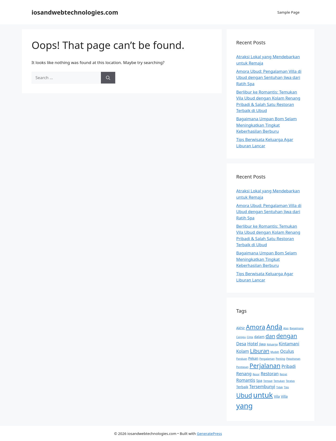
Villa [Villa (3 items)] (284, 396)
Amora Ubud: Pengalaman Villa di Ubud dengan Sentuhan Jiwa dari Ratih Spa (268, 77)
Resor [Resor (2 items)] (256, 374)
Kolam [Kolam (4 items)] (242, 351)
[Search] (108, 78)
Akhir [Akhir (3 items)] (240, 328)
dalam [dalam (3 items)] (259, 336)
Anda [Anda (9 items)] (274, 326)
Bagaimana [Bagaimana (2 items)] (297, 328)
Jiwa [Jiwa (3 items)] (262, 344)
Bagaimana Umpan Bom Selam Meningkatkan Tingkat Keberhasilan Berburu (266, 125)
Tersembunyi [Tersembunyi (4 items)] (262, 386)
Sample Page (288, 12)
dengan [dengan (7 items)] (286, 336)
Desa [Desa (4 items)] (241, 344)
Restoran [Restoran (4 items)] (270, 373)
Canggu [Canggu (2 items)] (241, 337)
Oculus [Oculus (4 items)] (287, 351)
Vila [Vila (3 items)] (277, 396)
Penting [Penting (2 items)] (280, 358)
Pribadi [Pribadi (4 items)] (288, 366)
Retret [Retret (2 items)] (283, 374)
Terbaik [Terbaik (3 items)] (242, 387)
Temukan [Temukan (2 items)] (279, 381)
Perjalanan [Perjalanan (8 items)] (265, 365)
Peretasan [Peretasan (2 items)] (242, 367)
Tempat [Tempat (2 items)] (268, 381)
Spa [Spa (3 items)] (259, 380)
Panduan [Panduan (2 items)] (241, 358)
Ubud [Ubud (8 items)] (244, 395)
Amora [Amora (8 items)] (255, 327)
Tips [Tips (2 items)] (286, 387)
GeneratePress (209, 433)
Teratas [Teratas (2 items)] (290, 381)
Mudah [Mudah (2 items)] (274, 352)
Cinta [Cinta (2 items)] (250, 337)
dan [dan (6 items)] (270, 335)
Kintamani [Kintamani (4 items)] (289, 344)
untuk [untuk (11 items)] (263, 395)
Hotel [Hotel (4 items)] (252, 344)
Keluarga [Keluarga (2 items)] (272, 344)
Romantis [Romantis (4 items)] (245, 380)
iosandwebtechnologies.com (75, 12)
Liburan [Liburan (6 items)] (259, 350)
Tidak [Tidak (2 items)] (279, 387)
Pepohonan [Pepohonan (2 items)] (293, 358)
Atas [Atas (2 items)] (286, 328)
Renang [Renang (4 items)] (244, 373)
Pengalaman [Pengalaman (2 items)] (267, 358)
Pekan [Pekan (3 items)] (253, 358)
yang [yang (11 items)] (244, 406)
